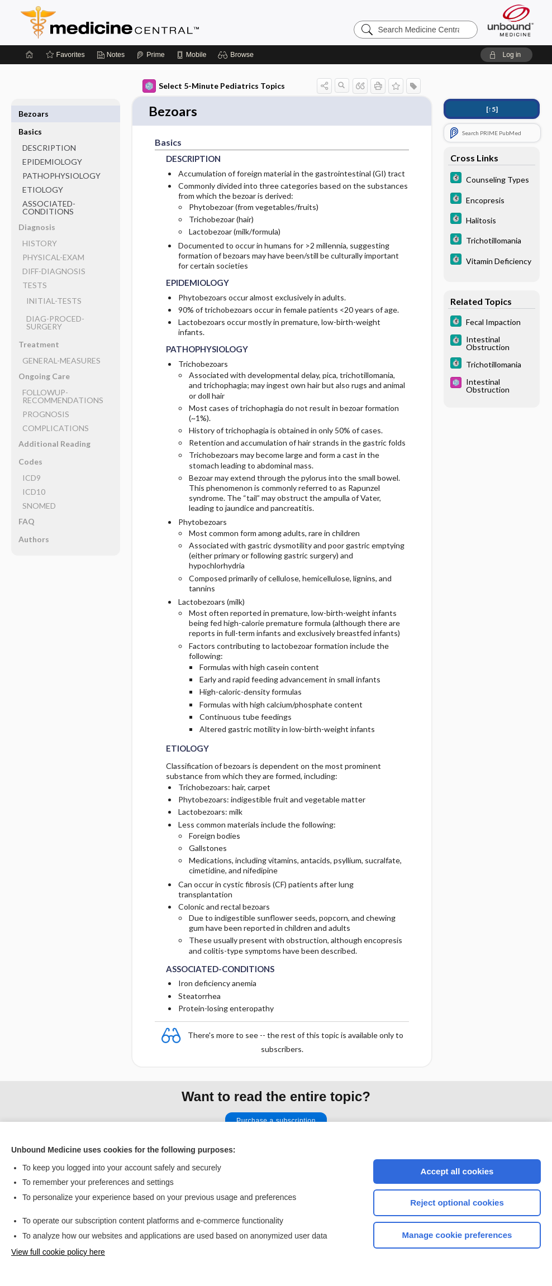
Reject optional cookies (457, 1202)
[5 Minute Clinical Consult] (492, 179)
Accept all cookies (457, 1171)
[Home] (30, 54)
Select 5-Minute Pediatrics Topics (213, 86)
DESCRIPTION (49, 130)
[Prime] (150, 54)
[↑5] (492, 109)
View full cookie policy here (58, 1251)
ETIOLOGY (42, 171)
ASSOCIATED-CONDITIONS (48, 189)
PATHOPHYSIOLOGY (61, 157)
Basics (30, 113)
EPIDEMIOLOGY (52, 144)
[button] (237, 54)
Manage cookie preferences (457, 1235)
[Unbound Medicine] (510, 20)
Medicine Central (159, 22)
